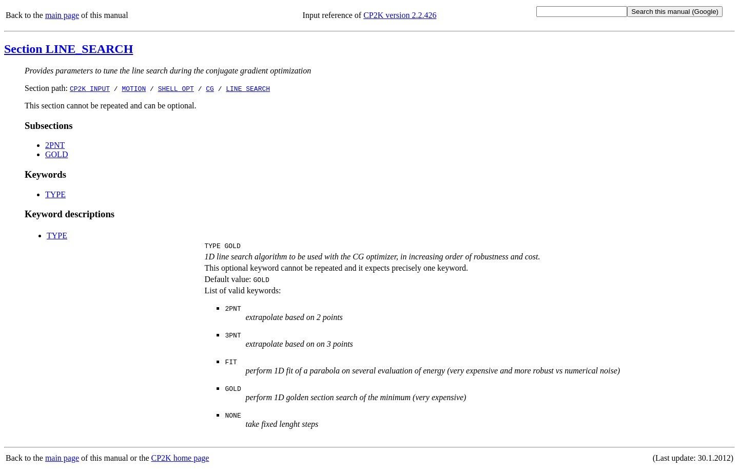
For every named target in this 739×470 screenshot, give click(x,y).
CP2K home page (180, 459)
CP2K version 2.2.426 (399, 15)
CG (210, 88)
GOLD (56, 154)
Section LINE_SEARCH (68, 48)
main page (62, 15)
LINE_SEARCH (248, 88)
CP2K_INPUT (90, 88)
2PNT (55, 145)
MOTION (134, 88)
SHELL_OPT (176, 88)
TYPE (55, 194)
